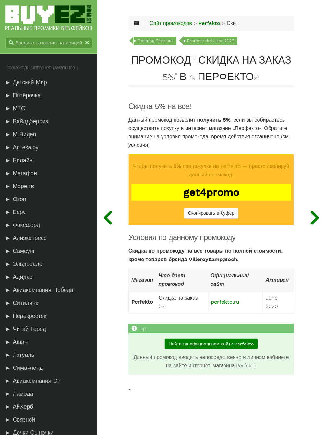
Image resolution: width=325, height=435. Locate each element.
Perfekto (209, 23)
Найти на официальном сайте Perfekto (211, 343)
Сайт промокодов (171, 23)
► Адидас (18, 277)
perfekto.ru (225, 302)
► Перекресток (25, 316)
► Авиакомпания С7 (32, 381)
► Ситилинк (21, 303)
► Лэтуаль (19, 355)
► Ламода (19, 394)
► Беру (15, 212)
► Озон (15, 199)
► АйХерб (19, 407)
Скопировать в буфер (211, 213)
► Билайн (18, 160)
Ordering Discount (155, 40)
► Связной (20, 420)
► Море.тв (19, 186)
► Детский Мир (26, 82)
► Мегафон (21, 173)
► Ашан (16, 342)
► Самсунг (20, 251)
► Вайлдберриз (26, 121)
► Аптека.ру (22, 147)
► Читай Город (25, 329)
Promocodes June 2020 (210, 40)
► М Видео (20, 134)
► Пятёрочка (23, 95)
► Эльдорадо (23, 264)
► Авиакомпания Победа (39, 290)
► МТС (15, 108)
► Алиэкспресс (26, 238)
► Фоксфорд (22, 225)
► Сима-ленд (24, 368)
